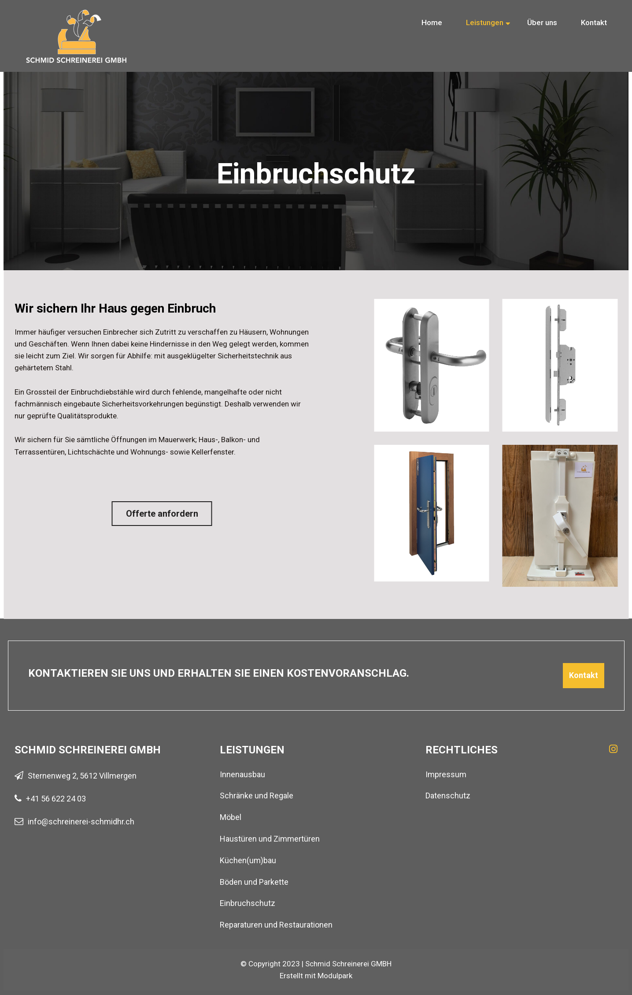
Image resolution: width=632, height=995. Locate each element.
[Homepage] (76, 15)
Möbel (230, 817)
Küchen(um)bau (248, 860)
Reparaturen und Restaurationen (276, 924)
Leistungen (484, 22)
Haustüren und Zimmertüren (270, 838)
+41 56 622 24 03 (56, 798)
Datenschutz (447, 795)
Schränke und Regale (256, 795)
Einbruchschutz (247, 903)
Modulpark (335, 975)
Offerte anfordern (162, 513)
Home (431, 22)
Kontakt (594, 22)
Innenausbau (242, 774)
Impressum (445, 774)
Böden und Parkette (254, 882)
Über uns (542, 22)
